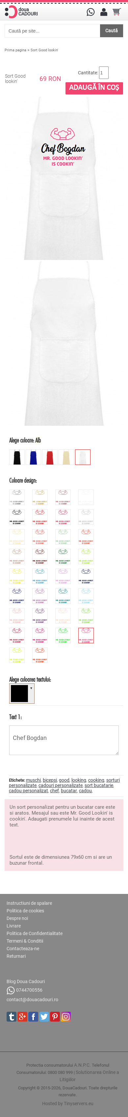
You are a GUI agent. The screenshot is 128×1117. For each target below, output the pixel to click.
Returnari (16, 956)
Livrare (14, 925)
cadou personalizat (28, 790)
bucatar (69, 790)
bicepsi (50, 780)
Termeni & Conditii (25, 941)
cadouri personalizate (60, 785)
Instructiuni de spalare (29, 903)
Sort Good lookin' (44, 50)
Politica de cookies (25, 910)
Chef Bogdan (64, 740)
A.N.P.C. (82, 1065)
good (64, 780)
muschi (33, 780)
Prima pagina (15, 50)
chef (54, 790)
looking (78, 780)
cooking (96, 780)
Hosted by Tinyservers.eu (67, 1103)
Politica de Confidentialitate (35, 933)
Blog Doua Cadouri (26, 981)
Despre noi (17, 918)
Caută (111, 30)
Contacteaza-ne (23, 948)
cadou (85, 790)
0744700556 (24, 990)
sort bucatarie (99, 785)
